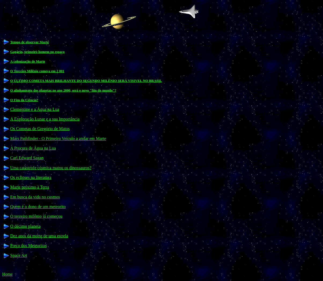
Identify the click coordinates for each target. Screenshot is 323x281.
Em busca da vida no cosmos (35, 197)
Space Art (18, 255)
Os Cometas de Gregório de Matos (40, 128)
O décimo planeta (25, 226)
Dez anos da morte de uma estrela (39, 236)
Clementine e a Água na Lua (34, 109)
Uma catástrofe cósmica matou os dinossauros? (50, 167)
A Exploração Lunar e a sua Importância (45, 119)
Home (7, 274)
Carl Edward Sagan (26, 158)
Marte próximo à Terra (29, 187)
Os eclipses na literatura (30, 177)
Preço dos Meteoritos (28, 245)
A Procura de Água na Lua (33, 148)
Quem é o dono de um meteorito (38, 206)
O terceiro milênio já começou (36, 216)
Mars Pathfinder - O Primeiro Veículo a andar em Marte (58, 138)
